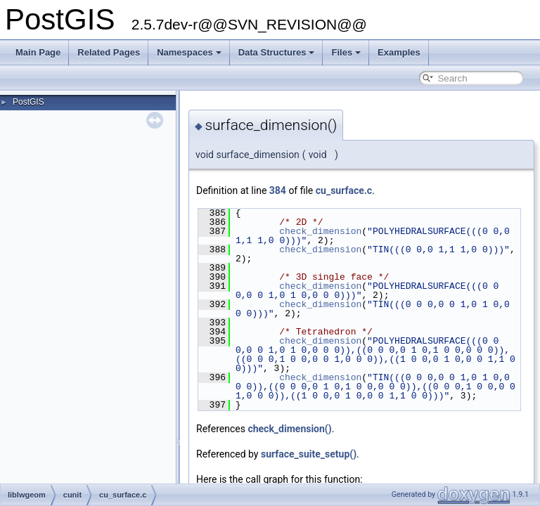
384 (277, 190)
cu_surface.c (344, 190)
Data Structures (276, 52)
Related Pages (108, 52)
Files (346, 52)
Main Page (37, 52)
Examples (399, 52)
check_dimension (320, 231)
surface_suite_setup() (308, 454)
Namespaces (189, 52)
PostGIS (28, 102)
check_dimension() (289, 428)
